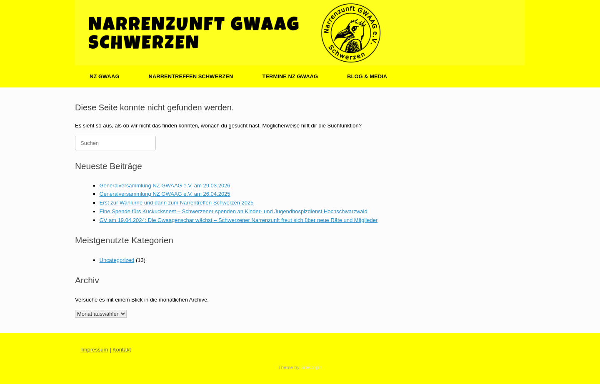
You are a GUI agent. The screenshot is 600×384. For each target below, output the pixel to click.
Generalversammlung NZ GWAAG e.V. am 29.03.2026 (165, 185)
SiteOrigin (311, 367)
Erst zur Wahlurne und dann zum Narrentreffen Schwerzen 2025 (177, 202)
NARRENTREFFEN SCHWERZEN (191, 76)
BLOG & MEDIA (367, 76)
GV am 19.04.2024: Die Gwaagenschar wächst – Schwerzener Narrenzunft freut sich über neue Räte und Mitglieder (239, 220)
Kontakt (121, 350)
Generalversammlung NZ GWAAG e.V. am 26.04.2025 (165, 194)
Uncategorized (117, 260)
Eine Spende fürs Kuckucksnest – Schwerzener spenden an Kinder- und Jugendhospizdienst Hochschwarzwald (234, 211)
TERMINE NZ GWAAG (290, 76)
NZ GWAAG (105, 76)
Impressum (94, 350)
